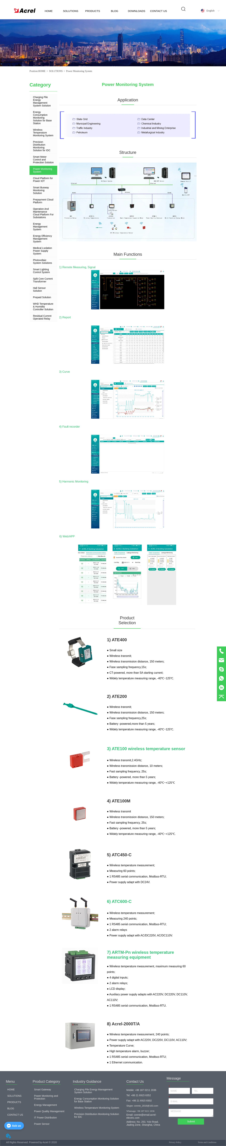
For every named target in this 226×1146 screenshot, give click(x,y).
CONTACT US (158, 10)
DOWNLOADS (136, 10)
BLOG (114, 10)
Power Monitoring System (79, 71)
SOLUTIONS (70, 10)
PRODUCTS (92, 10)
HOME (49, 10)
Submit (191, 1121)
